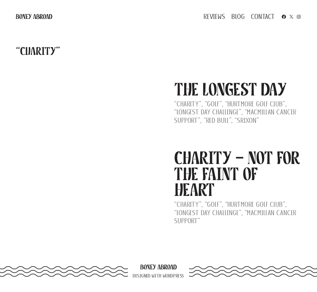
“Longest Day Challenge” (207, 112)
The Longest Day (230, 89)
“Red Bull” (218, 120)
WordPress (173, 276)
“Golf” (213, 104)
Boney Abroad (34, 17)
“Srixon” (247, 120)
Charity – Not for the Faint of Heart (237, 174)
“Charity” (188, 104)
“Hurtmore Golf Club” (255, 104)
